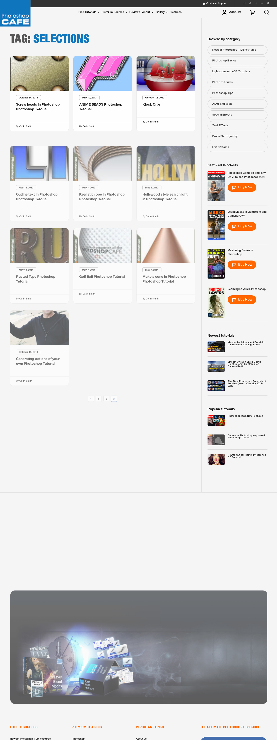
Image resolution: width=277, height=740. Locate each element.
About (146, 12)
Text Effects (220, 125)
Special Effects (222, 115)
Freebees (176, 12)
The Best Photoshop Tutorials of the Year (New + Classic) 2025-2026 (247, 383)
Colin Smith (25, 126)
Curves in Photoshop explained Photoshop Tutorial (246, 436)
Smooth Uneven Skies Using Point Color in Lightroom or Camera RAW (244, 364)
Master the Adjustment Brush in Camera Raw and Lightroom (246, 343)
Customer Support (215, 3)
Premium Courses (113, 12)
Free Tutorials (87, 12)
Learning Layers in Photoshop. (247, 289)
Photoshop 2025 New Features (245, 416)
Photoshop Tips (222, 93)
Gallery (160, 12)
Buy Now (242, 187)
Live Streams (220, 147)
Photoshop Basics (224, 61)
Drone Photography (224, 136)
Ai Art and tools (222, 104)
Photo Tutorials (222, 82)
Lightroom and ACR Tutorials (231, 71)
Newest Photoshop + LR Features (234, 50)
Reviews (134, 12)
